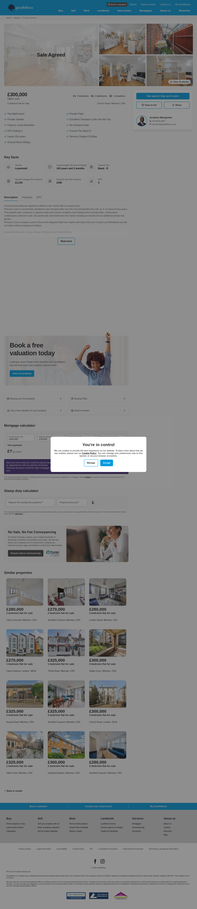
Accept (106, 463)
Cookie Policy (89, 453)
